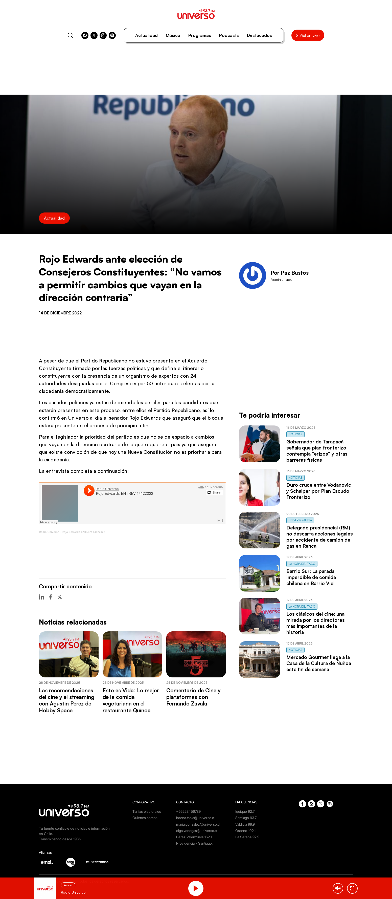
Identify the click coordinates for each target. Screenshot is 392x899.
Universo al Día (300, 520)
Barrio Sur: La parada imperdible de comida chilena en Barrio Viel (311, 577)
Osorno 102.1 (245, 830)
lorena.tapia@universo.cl (195, 818)
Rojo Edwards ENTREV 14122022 (83, 532)
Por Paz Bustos (290, 272)
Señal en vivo (308, 35)
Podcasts (229, 35)
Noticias (295, 434)
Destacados (259, 35)
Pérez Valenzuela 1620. (194, 837)
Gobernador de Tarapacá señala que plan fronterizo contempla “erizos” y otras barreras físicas (317, 451)
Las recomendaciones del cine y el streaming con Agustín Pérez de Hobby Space (66, 700)
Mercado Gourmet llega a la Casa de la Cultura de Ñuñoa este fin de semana (318, 663)
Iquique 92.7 (245, 811)
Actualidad (146, 35)
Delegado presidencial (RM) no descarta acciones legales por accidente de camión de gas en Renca (319, 537)
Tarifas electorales (146, 811)
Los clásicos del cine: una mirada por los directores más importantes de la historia (315, 623)
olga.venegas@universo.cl (196, 830)
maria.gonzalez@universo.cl (198, 824)
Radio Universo (49, 532)
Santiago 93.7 (246, 818)
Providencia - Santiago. (194, 843)
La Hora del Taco (302, 564)
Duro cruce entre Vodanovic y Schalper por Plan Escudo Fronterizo (318, 491)
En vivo (68, 885)
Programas (199, 35)
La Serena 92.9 (247, 837)
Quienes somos (144, 818)
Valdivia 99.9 (245, 824)
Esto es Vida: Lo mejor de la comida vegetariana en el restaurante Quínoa (131, 700)
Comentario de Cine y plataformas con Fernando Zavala (193, 697)
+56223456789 (188, 811)
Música (173, 35)
